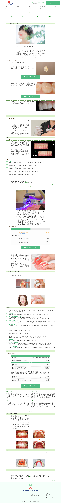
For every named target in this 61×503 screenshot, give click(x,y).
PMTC (30, 213)
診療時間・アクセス (42, 8)
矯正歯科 (37, 16)
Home (6, 6)
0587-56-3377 (34, 496)
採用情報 (55, 8)
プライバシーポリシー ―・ (49, 498)
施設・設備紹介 (30, 8)
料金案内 (55, 6)
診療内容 (6, 8)
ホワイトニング (24, 16)
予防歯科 (30, 476)
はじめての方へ (18, 6)
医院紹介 (18, 8)
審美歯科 (11, 16)
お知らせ (30, 6)
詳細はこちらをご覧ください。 (22, 289)
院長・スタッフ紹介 (42, 6)
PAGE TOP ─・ (53, 184)
